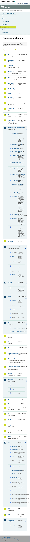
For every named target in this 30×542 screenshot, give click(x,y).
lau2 (9, 403)
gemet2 (10, 296)
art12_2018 (11, 66)
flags (13, 256)
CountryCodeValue (14, 162)
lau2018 (10, 407)
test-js (13, 473)
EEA (8, 1)
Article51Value (14, 133)
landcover (11, 379)
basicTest (14, 446)
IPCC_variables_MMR (14, 331)
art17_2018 (11, 83)
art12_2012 (11, 60)
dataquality (11, 108)
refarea (13, 266)
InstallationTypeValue (14, 192)
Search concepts (20, 50)
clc (12, 385)
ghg (9, 322)
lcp (8, 413)
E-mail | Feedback (6, 537)
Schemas (4, 24)
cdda (9, 93)
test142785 (14, 477)
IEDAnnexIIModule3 (12, 359)
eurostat (10, 241)
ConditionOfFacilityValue (14, 155)
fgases (10, 282)
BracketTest (14, 449)
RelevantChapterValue (14, 227)
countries (14, 288)
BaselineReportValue (14, 144)
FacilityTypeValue (14, 180)
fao (9, 247)
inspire (10, 373)
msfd (9, 419)
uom (9, 508)
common (10, 97)
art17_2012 (11, 77)
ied (8, 347)
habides (10, 336)
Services (4, 29)
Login (18, 3)
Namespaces (5, 32)
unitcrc (13, 274)
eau (13, 456)
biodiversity (11, 89)
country (14, 525)
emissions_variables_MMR (14, 328)
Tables (3, 18)
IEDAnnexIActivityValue (14, 184)
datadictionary (12, 103)
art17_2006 (11, 71)
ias (8, 341)
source (13, 309)
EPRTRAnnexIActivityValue (14, 174)
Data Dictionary (13, 10)
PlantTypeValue (14, 214)
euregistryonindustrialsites (12, 127)
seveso (10, 436)
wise (9, 514)
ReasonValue (14, 218)
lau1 (9, 399)
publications (11, 431)
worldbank (11, 520)
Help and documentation (8, 13)
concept (14, 300)
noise (9, 425)
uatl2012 (14, 393)
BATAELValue (14, 148)
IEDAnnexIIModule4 (12, 366)
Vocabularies (5, 27)
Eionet (8, 10)
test (9, 442)
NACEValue (14, 196)
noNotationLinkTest (14, 470)
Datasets (4, 16)
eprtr (9, 114)
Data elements (5, 21)
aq (8, 54)
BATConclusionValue (14, 151)
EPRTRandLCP (12, 120)
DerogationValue (14, 168)
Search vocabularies (9, 50)
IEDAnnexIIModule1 (12, 353)
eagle (13, 389)
